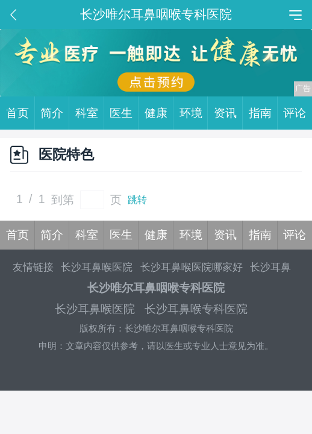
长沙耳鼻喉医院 (97, 267)
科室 (89, 113)
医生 (124, 113)
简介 (54, 113)
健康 (159, 113)
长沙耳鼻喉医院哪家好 (191, 267)
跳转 (137, 200)
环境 (193, 113)
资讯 (228, 113)
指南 (263, 113)
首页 (20, 113)
